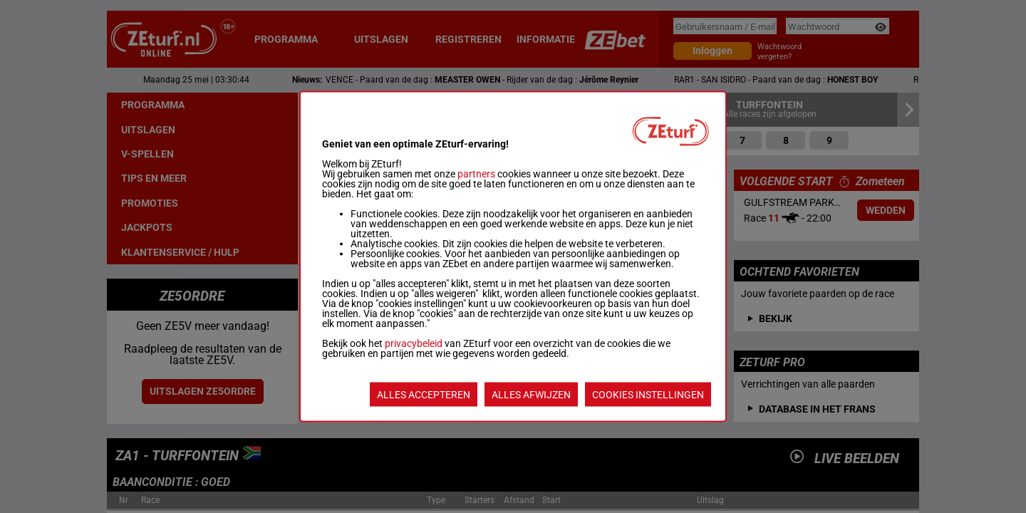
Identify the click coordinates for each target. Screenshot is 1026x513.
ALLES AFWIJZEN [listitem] (531, 394)
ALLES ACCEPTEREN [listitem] (423, 394)
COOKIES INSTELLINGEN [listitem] (648, 394)
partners (476, 174)
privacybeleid (413, 343)
